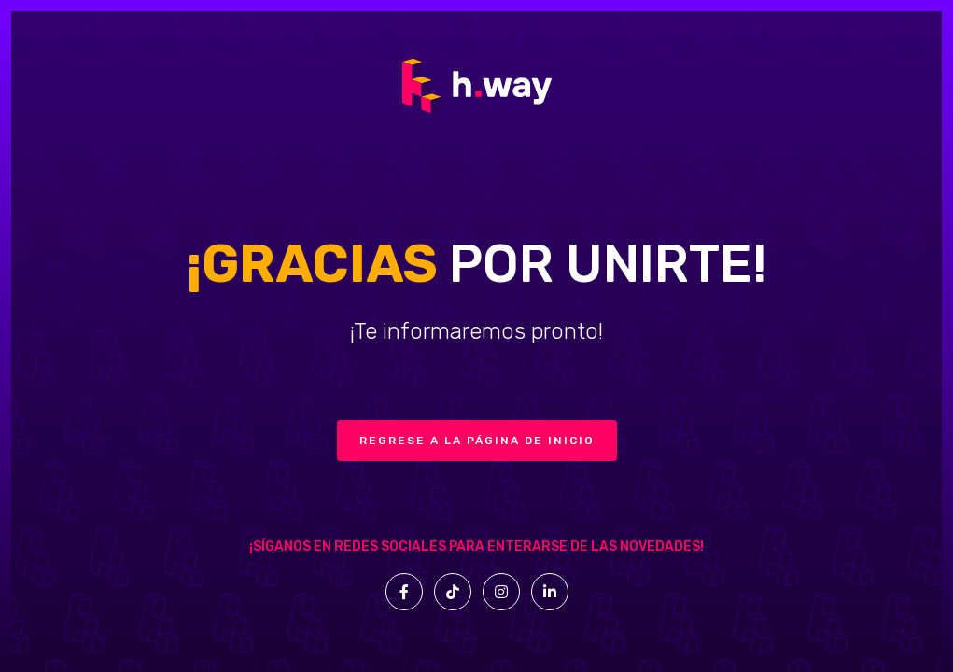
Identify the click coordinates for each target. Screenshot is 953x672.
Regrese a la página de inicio (477, 440)
